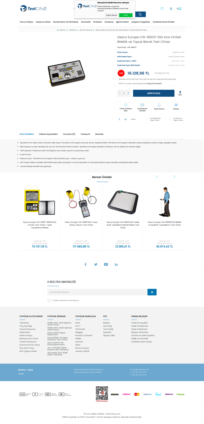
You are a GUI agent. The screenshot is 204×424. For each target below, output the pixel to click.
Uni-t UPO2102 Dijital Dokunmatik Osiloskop (58, 349)
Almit (77, 345)
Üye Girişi (107, 326)
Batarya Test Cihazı (29, 339)
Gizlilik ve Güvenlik (139, 339)
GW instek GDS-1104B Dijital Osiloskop (57, 354)
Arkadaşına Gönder (142, 109)
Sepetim (107, 332)
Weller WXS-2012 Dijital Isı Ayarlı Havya (59, 324)
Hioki (77, 323)
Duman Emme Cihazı (30, 345)
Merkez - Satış (25, 370)
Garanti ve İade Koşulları (142, 336)
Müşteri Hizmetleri (139, 332)
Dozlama (109, 21)
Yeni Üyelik (108, 329)
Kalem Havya (26, 336)
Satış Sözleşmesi (139, 329)
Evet (126, 15)
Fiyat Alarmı (159, 109)
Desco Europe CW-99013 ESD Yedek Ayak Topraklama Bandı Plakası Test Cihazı (123, 225)
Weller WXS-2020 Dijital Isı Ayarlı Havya (59, 329)
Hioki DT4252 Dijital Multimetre (56, 334)
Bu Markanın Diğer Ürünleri (178, 119)
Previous (157, 176)
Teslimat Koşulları (139, 323)
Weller (78, 339)
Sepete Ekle (153, 93)
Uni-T (77, 326)
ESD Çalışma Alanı (28, 351)
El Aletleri (97, 21)
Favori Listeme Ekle (126, 109)
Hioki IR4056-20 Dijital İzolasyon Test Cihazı (57, 339)
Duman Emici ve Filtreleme (65, 21)
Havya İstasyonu (27, 329)
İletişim (106, 323)
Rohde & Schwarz (83, 336)
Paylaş (176, 109)
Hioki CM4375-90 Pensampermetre (56, 344)
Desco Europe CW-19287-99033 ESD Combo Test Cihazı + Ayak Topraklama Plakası (39, 225)
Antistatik (86, 21)
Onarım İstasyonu (28, 342)
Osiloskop (24, 323)
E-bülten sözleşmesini (60, 301)
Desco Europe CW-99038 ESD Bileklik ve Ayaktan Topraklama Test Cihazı (165, 225)
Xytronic (79, 342)
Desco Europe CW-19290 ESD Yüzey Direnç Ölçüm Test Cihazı (81, 223)
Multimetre (25, 332)
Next (174, 176)
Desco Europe (82, 348)
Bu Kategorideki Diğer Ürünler (155, 119)
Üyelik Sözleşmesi (139, 326)
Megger (79, 332)
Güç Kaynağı (26, 326)
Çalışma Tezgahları (140, 21)
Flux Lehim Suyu (27, 348)
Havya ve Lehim (43, 21)
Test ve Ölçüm (26, 21)
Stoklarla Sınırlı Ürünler (164, 21)
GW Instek (80, 329)
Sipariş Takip (109, 336)
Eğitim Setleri (122, 21)
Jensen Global (82, 351)
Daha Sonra (111, 15)
